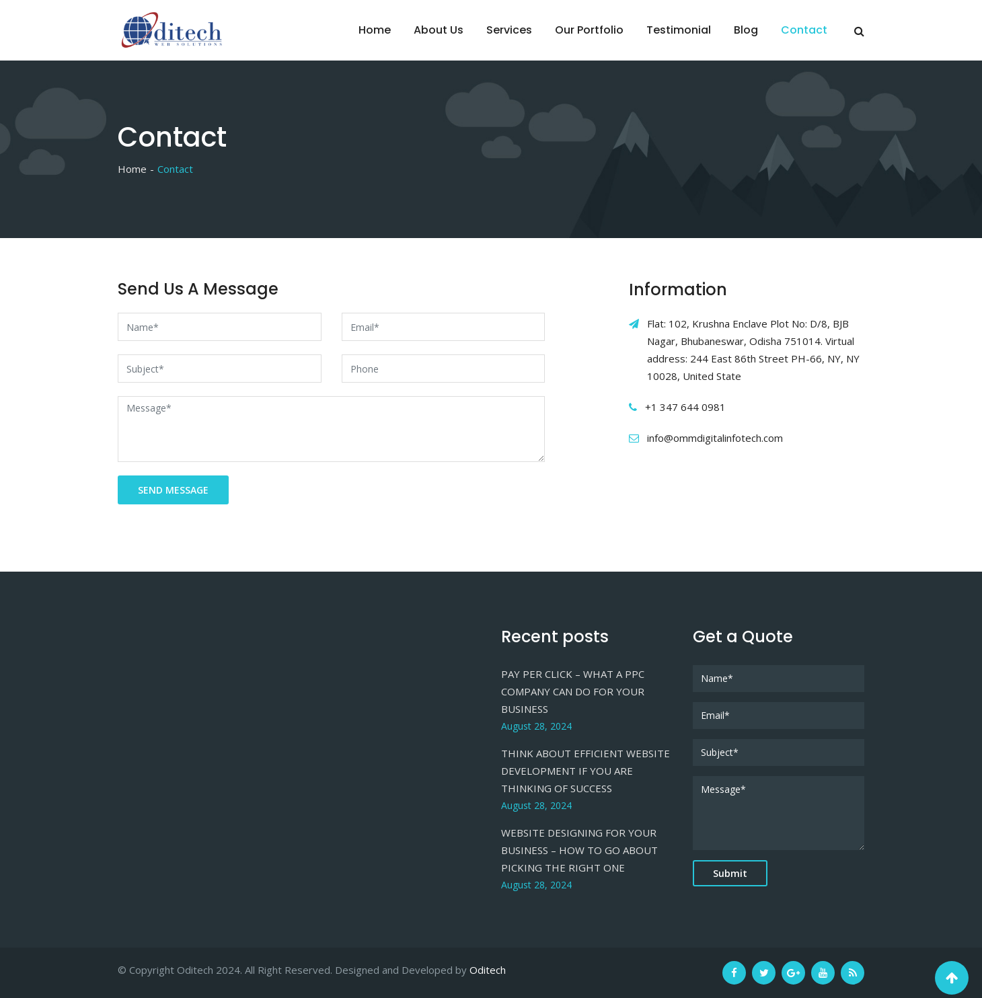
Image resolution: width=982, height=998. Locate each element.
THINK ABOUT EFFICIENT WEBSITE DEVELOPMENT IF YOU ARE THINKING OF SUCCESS (585, 770)
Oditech (487, 969)
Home (374, 30)
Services (509, 30)
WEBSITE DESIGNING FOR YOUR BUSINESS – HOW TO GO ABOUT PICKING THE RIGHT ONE (579, 850)
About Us (438, 30)
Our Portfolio (589, 30)
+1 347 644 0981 (685, 407)
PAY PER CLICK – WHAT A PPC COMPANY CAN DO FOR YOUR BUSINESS (572, 691)
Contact (804, 30)
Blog (746, 30)
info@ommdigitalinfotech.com (715, 438)
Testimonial (678, 30)
